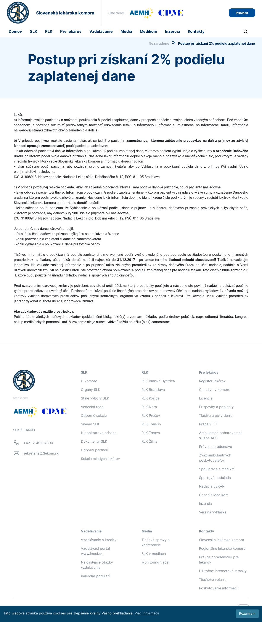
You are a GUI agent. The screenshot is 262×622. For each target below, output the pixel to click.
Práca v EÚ (208, 424)
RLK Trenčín (151, 424)
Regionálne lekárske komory (222, 548)
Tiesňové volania (213, 579)
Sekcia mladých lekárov (100, 458)
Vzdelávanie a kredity (98, 540)
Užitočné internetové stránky (223, 571)
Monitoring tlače (154, 562)
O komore (89, 381)
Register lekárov (212, 381)
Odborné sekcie (94, 415)
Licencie (205, 398)
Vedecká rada (92, 407)
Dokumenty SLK (94, 441)
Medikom (148, 31)
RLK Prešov (150, 415)
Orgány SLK (90, 389)
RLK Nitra (149, 407)
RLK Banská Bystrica (158, 381)
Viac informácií (147, 613)
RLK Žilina (149, 441)
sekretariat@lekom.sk (41, 453)
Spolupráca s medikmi (217, 469)
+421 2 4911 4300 (38, 443)
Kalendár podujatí (95, 576)
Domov (15, 31)
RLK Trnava (150, 433)
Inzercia (172, 31)
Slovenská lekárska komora (221, 540)
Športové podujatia (215, 477)
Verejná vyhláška (213, 512)
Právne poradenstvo (215, 446)
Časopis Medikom (213, 495)
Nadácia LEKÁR (211, 486)
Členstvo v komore (214, 389)
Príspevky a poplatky (216, 407)
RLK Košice (150, 398)
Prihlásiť (242, 13)
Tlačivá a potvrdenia (216, 415)
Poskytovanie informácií (218, 588)
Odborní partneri (94, 450)
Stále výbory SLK (95, 398)
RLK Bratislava (153, 389)
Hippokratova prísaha (98, 433)
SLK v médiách (153, 553)
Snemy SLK (90, 424)
